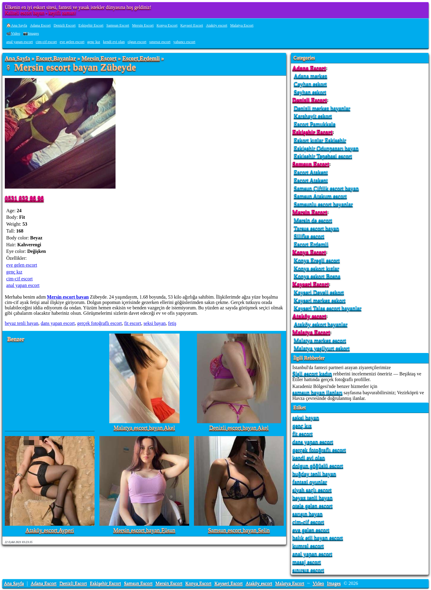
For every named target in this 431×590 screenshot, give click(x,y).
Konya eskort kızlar (316, 268)
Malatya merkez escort (320, 340)
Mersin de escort (313, 220)
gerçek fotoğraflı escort (99, 323)
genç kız (93, 42)
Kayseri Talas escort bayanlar (328, 308)
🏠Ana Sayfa (16, 25)
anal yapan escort (19, 42)
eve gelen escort (72, 42)
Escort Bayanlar (56, 58)
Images (334, 583)
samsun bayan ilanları (317, 392)
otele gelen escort (312, 505)
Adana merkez (310, 76)
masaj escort (306, 562)
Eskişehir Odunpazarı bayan (326, 148)
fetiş (172, 323)
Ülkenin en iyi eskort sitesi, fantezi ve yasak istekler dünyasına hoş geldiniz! (78, 7)
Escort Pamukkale (315, 124)
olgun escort (137, 42)
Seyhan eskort (310, 92)
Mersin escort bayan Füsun (144, 530)
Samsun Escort (117, 25)
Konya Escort (167, 25)
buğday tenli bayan (314, 473)
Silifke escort (309, 236)
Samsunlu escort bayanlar (323, 204)
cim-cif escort (46, 42)
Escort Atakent (311, 172)
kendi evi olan (114, 42)
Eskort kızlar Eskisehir (320, 140)
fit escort (132, 323)
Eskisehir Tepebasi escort (323, 156)
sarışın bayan (307, 513)
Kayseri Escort (191, 25)
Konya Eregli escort (317, 260)
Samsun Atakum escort (320, 196)
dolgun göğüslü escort (317, 465)
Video (318, 583)
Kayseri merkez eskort (320, 300)
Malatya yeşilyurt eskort (322, 348)
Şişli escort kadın (312, 373)
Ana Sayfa (17, 58)
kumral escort (308, 545)
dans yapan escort (58, 323)
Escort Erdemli (141, 58)
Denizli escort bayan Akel (239, 428)
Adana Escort (40, 25)
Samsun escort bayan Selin (239, 530)
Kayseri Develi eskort (319, 292)
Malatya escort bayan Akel (144, 428)
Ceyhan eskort (310, 84)
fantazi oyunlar (309, 482)
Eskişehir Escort (91, 25)
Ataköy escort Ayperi (49, 530)
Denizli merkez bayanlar (322, 108)
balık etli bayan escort (317, 537)
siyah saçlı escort (312, 490)
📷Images (31, 33)
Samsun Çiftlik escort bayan (326, 188)
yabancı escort (184, 42)
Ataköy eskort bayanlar (320, 324)
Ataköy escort (216, 25)
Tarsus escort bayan (316, 228)
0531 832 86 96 (24, 198)
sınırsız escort (160, 42)
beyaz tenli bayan (21, 323)
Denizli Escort (65, 25)
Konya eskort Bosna (317, 276)
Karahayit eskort (313, 116)
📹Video (13, 33)
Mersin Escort (143, 25)
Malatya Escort (242, 25)
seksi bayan (154, 323)
